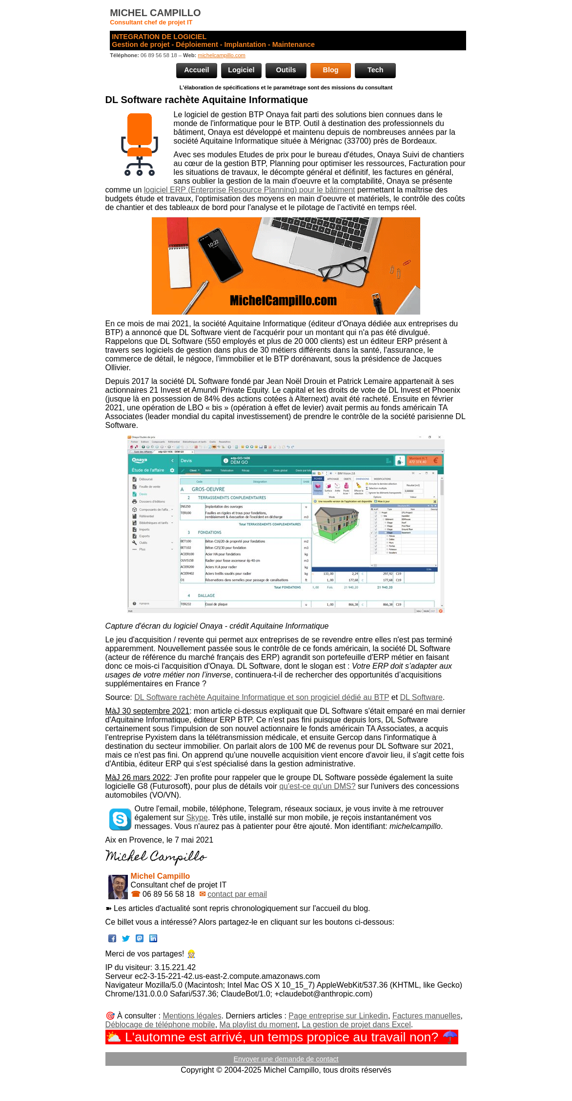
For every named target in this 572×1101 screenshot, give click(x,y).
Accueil (196, 70)
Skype (196, 817)
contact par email (237, 894)
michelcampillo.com (221, 55)
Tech (376, 70)
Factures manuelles (426, 1016)
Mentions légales (192, 1016)
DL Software (421, 697)
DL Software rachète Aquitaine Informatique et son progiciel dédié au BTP (261, 697)
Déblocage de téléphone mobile (160, 1024)
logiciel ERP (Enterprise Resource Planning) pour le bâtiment (249, 190)
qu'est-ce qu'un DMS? (317, 786)
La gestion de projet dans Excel (356, 1024)
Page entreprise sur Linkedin (338, 1016)
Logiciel (241, 70)
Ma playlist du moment (259, 1024)
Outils (286, 70)
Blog (331, 70)
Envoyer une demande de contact (285, 1059)
